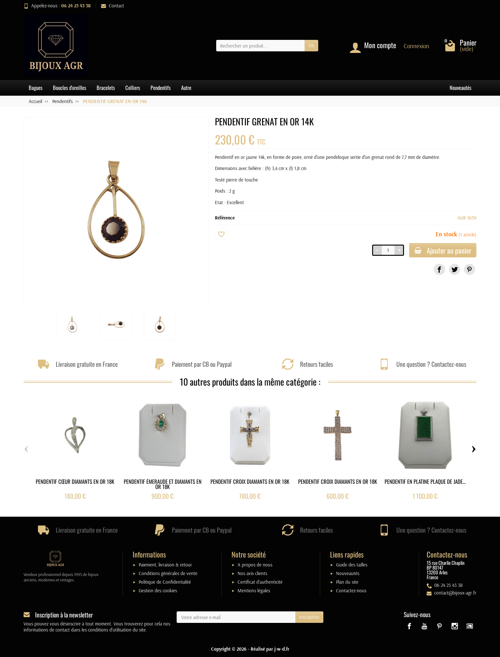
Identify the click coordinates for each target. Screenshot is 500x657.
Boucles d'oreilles (69, 88)
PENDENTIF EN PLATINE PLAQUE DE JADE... (425, 481)
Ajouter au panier (442, 250)
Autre (186, 88)
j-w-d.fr (281, 649)
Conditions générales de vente (168, 573)
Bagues (35, 88)
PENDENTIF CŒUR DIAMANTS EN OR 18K (75, 481)
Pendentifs (161, 88)
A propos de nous (255, 565)
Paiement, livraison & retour (165, 565)
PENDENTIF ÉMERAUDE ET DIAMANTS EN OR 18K (163, 484)
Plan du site (347, 582)
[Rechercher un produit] (260, 45)
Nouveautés (460, 88)
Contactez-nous (351, 590)
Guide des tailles (351, 565)
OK (311, 45)
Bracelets (106, 88)
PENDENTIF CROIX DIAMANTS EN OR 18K (249, 481)
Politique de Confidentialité (165, 582)
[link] (439, 269)
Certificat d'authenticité (260, 582)
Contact (112, 6)
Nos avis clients (252, 573)
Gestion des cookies (158, 590)
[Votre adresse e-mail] (236, 617)
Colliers (132, 88)
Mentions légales (254, 590)
